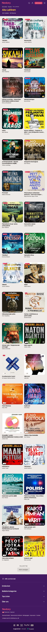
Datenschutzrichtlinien (16, 615)
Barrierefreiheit (6, 615)
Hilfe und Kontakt (9, 579)
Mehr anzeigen (23, 569)
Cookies (38, 615)
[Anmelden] (32, 3)
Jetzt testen (38, 3)
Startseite (4, 6)
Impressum (33, 615)
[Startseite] (14, 3)
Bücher (10, 6)
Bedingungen (26, 615)
